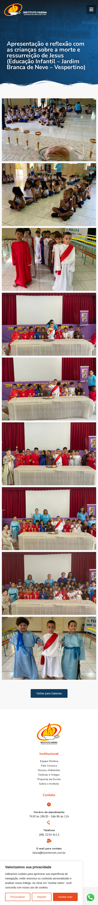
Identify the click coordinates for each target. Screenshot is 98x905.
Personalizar (17, 896)
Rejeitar (41, 896)
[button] (91, 9)
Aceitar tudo (65, 896)
